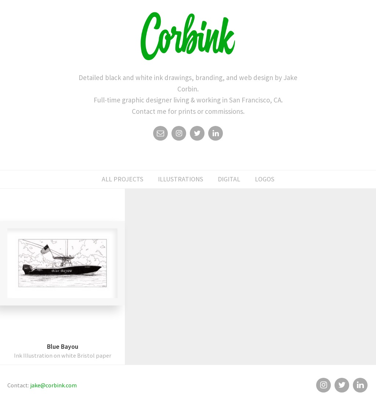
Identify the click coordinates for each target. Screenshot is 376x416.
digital (229, 179)
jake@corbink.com (53, 385)
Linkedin (215, 135)
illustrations (180, 179)
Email (160, 135)
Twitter (197, 135)
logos (264, 179)
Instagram (178, 135)
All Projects (122, 179)
